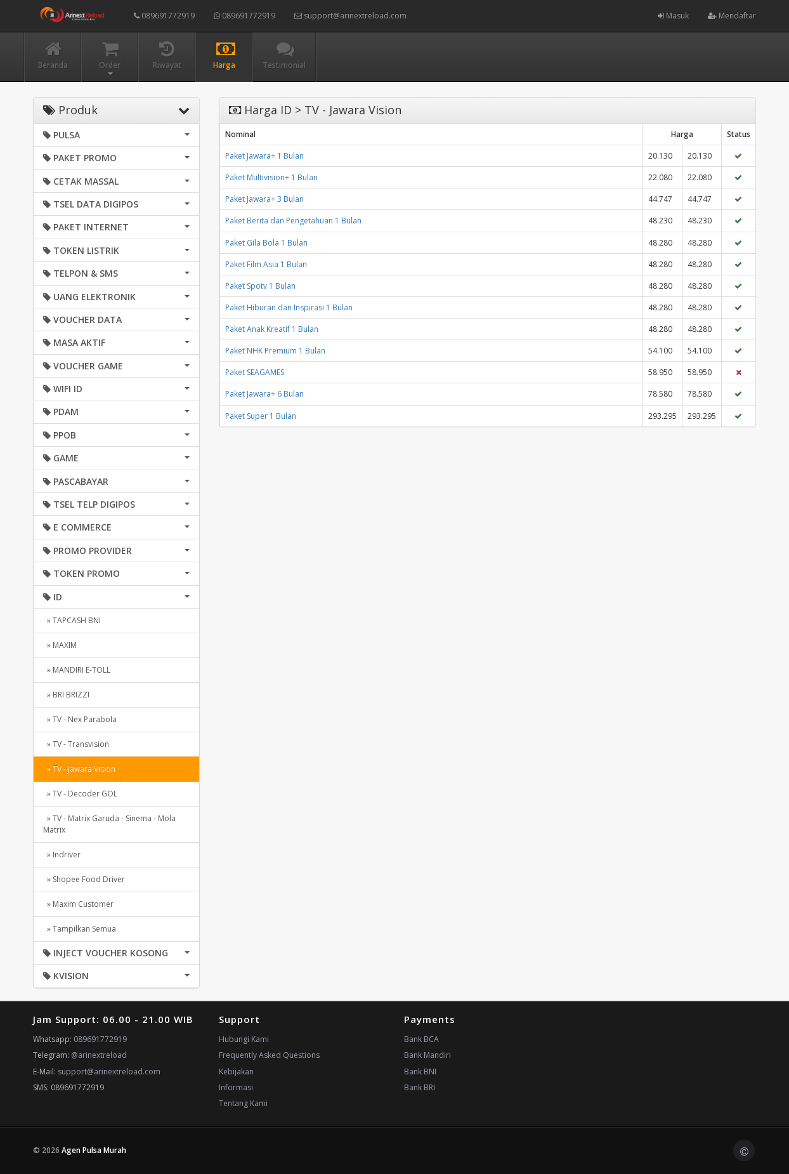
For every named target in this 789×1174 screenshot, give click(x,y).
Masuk (673, 15)
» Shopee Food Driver (84, 879)
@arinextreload (99, 1055)
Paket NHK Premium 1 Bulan (275, 350)
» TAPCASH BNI (72, 620)
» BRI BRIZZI (66, 694)
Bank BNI (420, 1071)
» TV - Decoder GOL (80, 793)
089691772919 (164, 15)
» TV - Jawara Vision (79, 768)
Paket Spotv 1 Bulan (260, 285)
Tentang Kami (243, 1103)
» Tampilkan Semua (79, 928)
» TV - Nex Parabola (80, 719)
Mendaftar (732, 15)
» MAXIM (60, 645)
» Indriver (62, 854)
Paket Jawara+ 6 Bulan (264, 393)
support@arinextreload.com (350, 15)
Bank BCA (421, 1039)
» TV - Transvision (76, 744)
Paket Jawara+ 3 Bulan (264, 199)
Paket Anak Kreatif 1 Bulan (271, 329)
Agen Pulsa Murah (94, 1150)
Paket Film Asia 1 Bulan (266, 264)
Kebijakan (236, 1071)
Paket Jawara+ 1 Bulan (264, 155)
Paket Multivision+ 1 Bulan (271, 177)
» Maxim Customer (78, 904)
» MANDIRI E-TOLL (76, 669)
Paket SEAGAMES (254, 372)
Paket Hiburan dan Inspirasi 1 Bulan (289, 307)
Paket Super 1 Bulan (260, 416)
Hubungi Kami (244, 1039)
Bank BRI (419, 1087)
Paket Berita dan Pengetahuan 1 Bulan (293, 220)
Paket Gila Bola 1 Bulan (266, 242)
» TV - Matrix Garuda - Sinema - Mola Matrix (109, 824)
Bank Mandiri (427, 1055)
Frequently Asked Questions (269, 1055)
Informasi (236, 1087)
